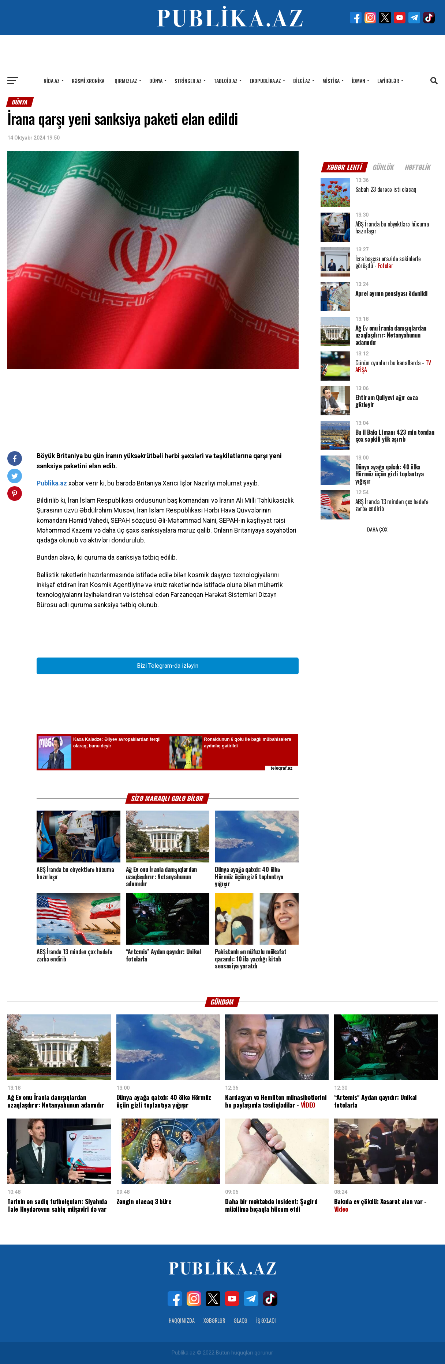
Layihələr (388, 80)
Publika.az (52, 483)
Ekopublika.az (265, 80)
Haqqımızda (182, 1320)
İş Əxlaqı (266, 1320)
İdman (358, 80)
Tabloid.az (226, 80)
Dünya (155, 80)
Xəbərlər (214, 1320)
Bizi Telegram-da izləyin (167, 665)
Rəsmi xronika (88, 80)
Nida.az (52, 80)
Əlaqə (240, 1320)
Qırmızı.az (126, 80)
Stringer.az (188, 80)
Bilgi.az (301, 80)
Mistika (331, 80)
